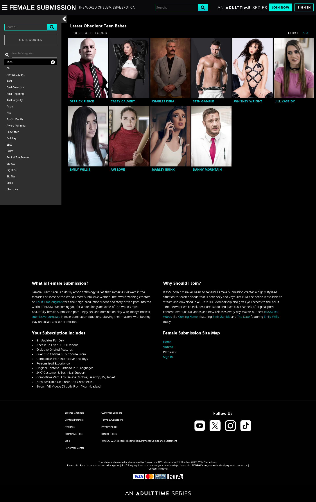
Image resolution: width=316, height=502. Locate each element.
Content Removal (158, 468)
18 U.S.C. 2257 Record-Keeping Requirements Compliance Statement (139, 440)
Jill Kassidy (285, 101)
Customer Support (111, 412)
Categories (31, 40)
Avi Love (118, 169)
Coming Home (188, 316)
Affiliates (70, 426)
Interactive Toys (74, 433)
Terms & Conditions (112, 419)
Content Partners (74, 419)
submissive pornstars (46, 316)
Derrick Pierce (82, 101)
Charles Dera (163, 101)
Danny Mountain (207, 169)
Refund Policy (109, 433)
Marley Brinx (163, 169)
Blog (67, 440)
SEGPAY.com (199, 465)
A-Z (305, 33)
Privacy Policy (109, 426)
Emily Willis (80, 169)
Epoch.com (86, 465)
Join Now (280, 7)
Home (167, 342)
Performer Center (74, 448)
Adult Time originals (49, 302)
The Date (243, 316)
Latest (293, 33)
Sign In (304, 7)
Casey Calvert (123, 101)
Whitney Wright (248, 101)
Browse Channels (74, 412)
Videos (168, 347)
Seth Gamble (203, 101)
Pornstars (169, 352)
